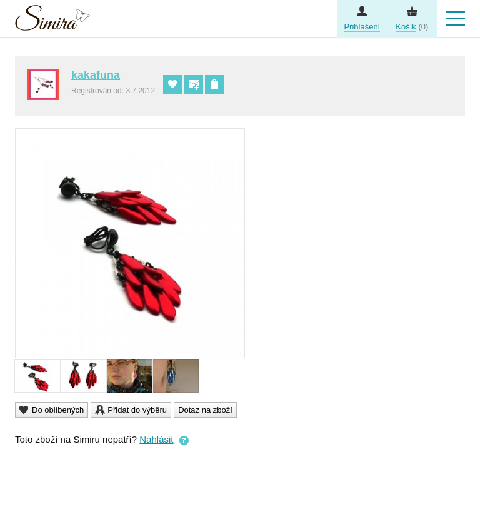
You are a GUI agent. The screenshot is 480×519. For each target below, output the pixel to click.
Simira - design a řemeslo (52, 21)
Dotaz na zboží (205, 410)
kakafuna (95, 75)
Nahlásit (156, 439)
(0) (412, 27)
